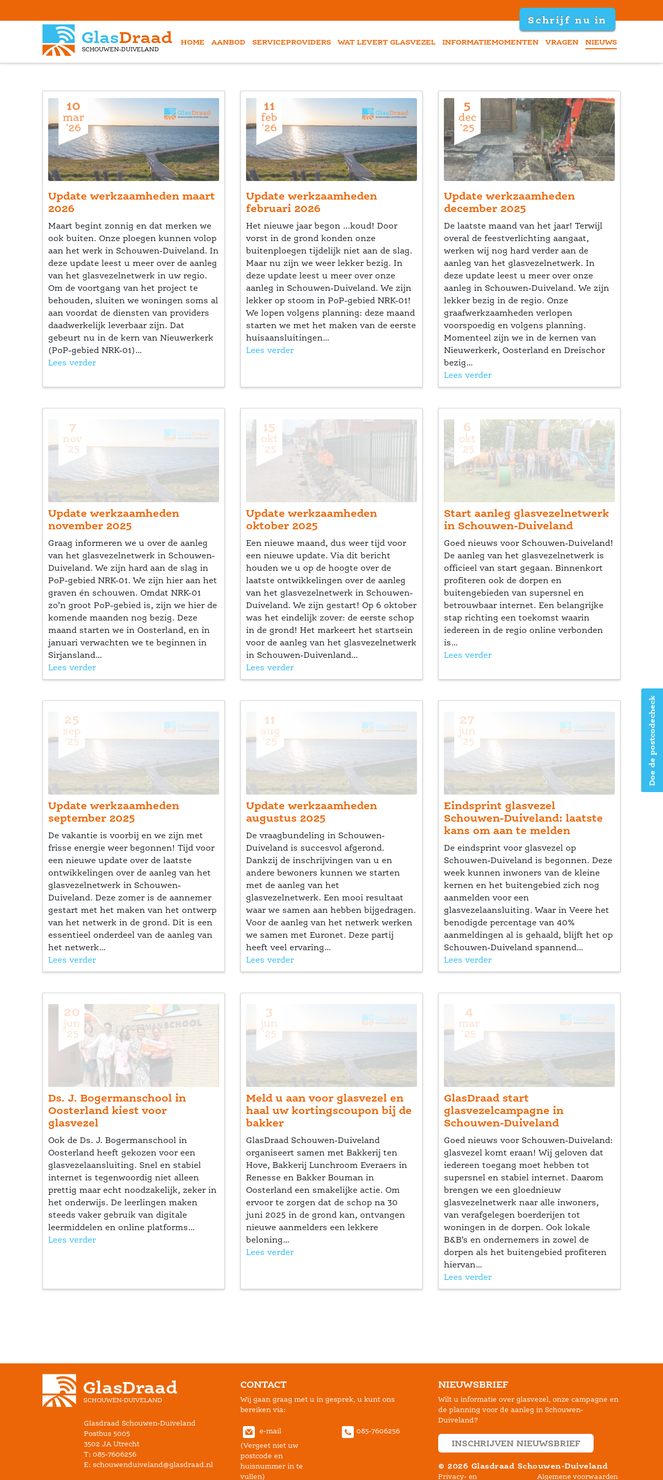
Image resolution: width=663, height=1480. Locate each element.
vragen (562, 41)
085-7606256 (369, 1431)
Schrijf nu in (566, 19)
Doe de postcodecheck (652, 740)
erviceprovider (291, 41)
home (193, 41)
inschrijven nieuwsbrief (516, 1443)
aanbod (228, 41)
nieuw (601, 41)
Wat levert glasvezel (387, 41)
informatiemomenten (490, 41)
